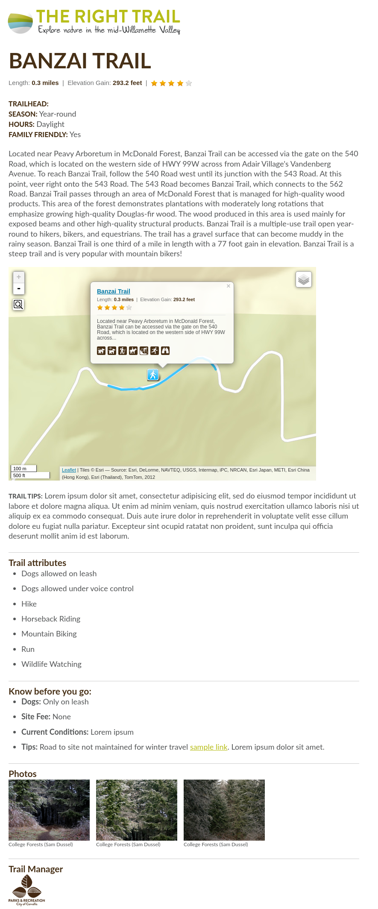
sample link (209, 746)
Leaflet (69, 469)
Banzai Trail (113, 291)
